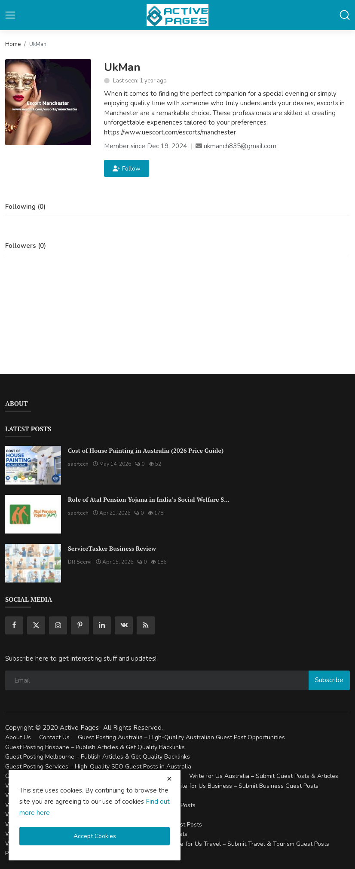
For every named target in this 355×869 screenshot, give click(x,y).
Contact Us (54, 737)
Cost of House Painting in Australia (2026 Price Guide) (145, 450)
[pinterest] (80, 625)
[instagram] (58, 625)
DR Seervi (80, 561)
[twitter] (36, 625)
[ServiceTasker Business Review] (33, 563)
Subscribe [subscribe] (329, 680)
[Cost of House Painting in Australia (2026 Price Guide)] (33, 465)
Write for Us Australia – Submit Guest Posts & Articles (263, 776)
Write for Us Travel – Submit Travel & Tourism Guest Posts (248, 844)
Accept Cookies (94, 836)
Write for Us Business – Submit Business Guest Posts (245, 786)
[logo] (177, 15)
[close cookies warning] (169, 779)
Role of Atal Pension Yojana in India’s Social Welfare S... (149, 499)
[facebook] (14, 625)
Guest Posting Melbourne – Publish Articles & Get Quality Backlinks (97, 757)
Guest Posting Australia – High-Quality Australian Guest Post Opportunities (181, 737)
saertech (78, 463)
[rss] (146, 625)
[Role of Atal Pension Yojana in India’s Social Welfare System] (33, 514)
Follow (127, 169)
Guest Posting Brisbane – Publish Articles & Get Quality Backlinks (95, 747)
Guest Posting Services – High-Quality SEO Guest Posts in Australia (98, 766)
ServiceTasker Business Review (112, 548)
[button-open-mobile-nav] (10, 15)
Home (13, 44)
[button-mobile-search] (344, 15)
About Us (18, 737)
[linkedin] (102, 625)
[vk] (124, 625)
